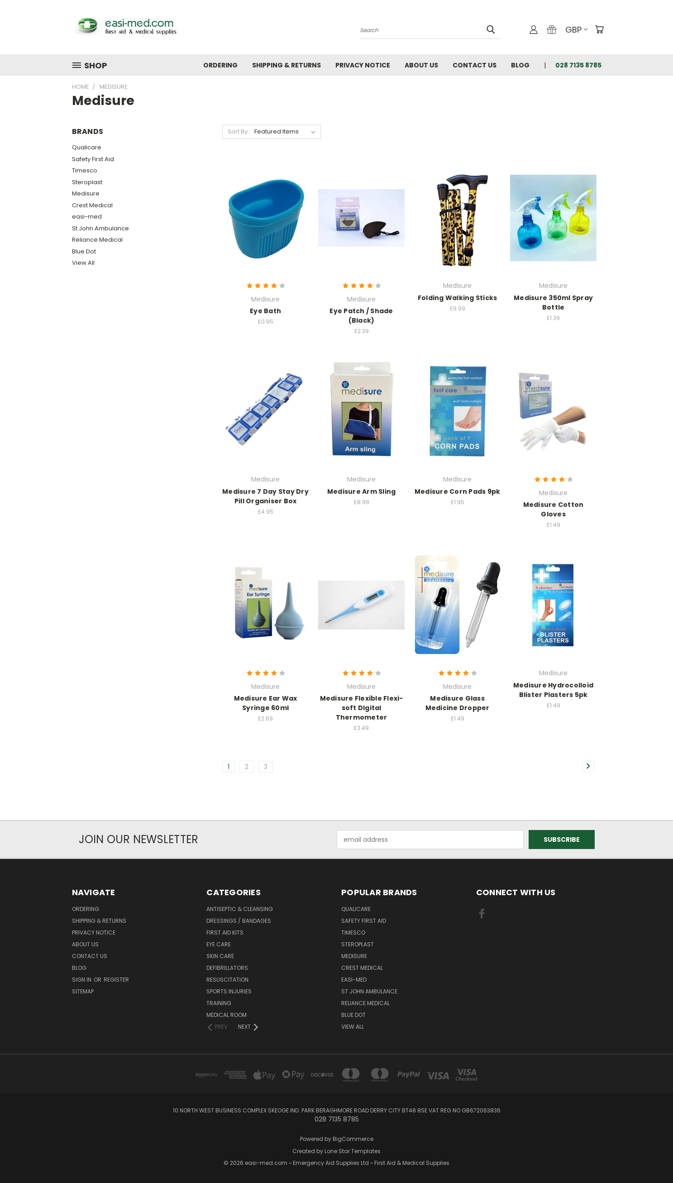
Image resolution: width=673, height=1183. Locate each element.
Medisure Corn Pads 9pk (458, 491)
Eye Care (218, 944)
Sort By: (238, 131)
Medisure (86, 193)
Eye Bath (265, 310)
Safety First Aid (93, 159)
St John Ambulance (100, 228)
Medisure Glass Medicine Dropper (457, 703)
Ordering (220, 65)
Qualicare (86, 147)
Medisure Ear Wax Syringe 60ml (265, 703)
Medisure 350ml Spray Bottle (553, 302)
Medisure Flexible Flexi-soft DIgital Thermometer (361, 708)
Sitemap (83, 991)
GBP (576, 29)
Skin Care (220, 956)
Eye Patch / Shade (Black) (361, 315)
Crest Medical (92, 205)
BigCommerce (353, 1139)
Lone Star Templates (353, 1151)
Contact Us (474, 65)
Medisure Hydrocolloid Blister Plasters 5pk (553, 690)
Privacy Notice (362, 65)
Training (218, 1003)
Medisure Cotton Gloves (553, 509)
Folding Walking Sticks (457, 297)
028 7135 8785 (578, 65)
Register (116, 979)
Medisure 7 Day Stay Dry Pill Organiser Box (265, 496)
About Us (421, 65)
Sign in (82, 979)
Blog (520, 65)
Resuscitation (227, 979)
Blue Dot (84, 251)
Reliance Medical (97, 239)
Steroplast (87, 182)
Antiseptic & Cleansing (239, 909)
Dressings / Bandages (238, 921)
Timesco (84, 170)
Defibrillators (227, 968)
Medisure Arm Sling (361, 491)
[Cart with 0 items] (599, 29)
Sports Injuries (229, 991)
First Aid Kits (224, 932)
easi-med (87, 216)
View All (83, 262)
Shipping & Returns (286, 65)
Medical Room (226, 1015)
